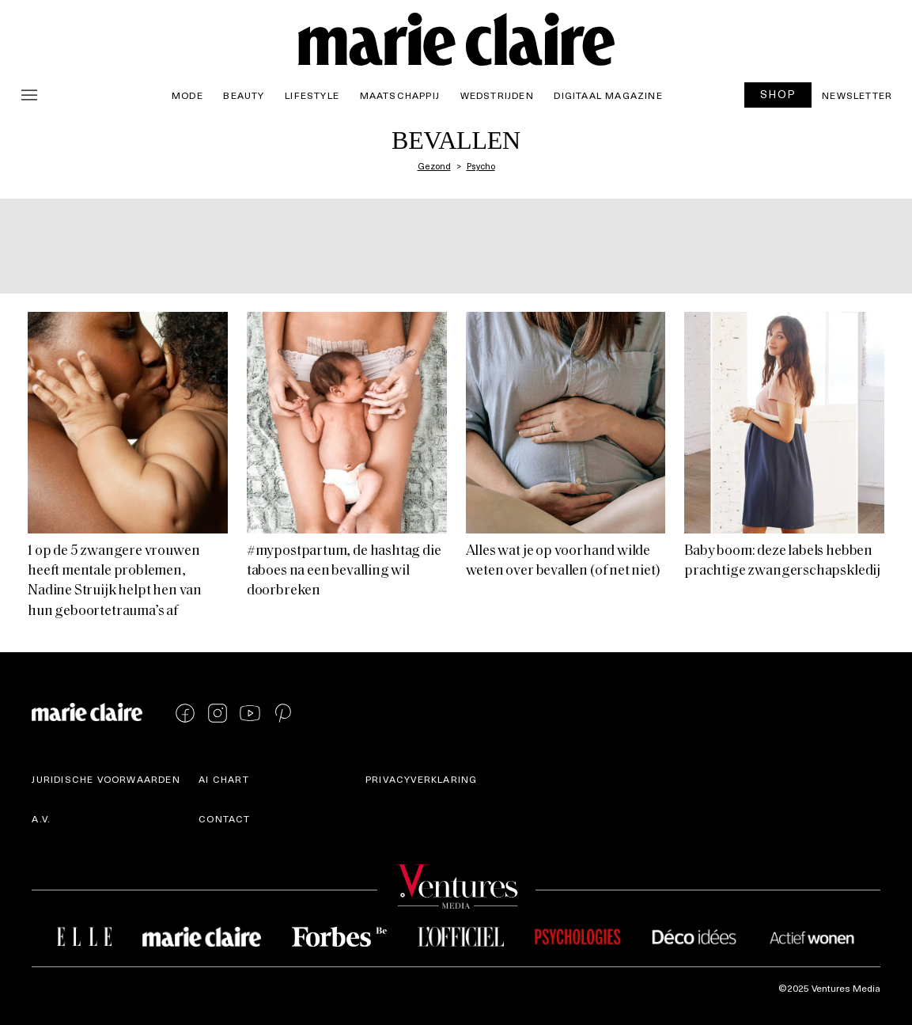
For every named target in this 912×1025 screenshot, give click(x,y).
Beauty (243, 95)
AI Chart (224, 779)
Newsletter (857, 95)
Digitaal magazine (608, 95)
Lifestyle (312, 95)
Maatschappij (400, 95)
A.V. (41, 818)
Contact (224, 818)
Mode (187, 95)
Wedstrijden (497, 95)
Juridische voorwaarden (106, 779)
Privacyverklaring (421, 779)
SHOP (778, 93)
